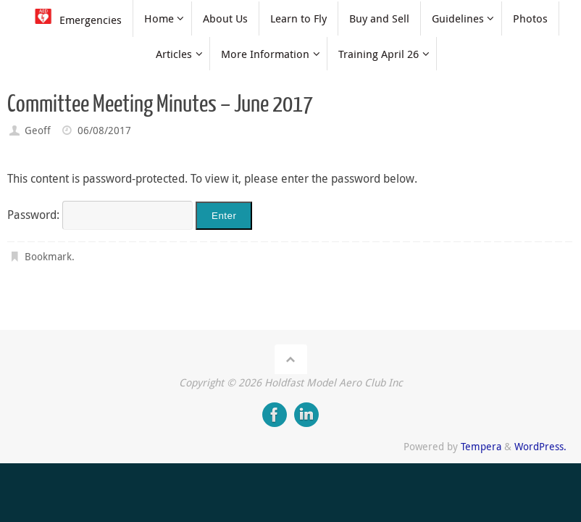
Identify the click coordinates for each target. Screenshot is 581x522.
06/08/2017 (104, 130)
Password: (100, 215)
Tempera (481, 446)
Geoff (38, 130)
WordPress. (540, 446)
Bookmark (48, 256)
